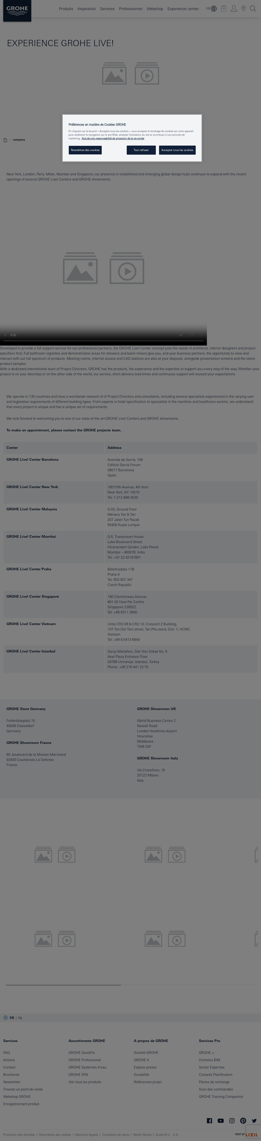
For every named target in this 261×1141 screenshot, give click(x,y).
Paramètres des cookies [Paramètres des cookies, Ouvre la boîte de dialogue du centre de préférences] (85, 150)
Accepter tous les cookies (177, 150)
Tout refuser (141, 150)
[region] (132, 138)
